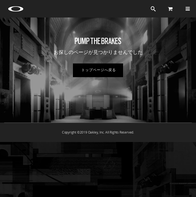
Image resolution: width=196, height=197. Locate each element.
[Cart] (170, 9)
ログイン (136, 9)
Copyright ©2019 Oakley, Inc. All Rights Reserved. (98, 132)
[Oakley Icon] (16, 9)
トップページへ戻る (98, 70)
